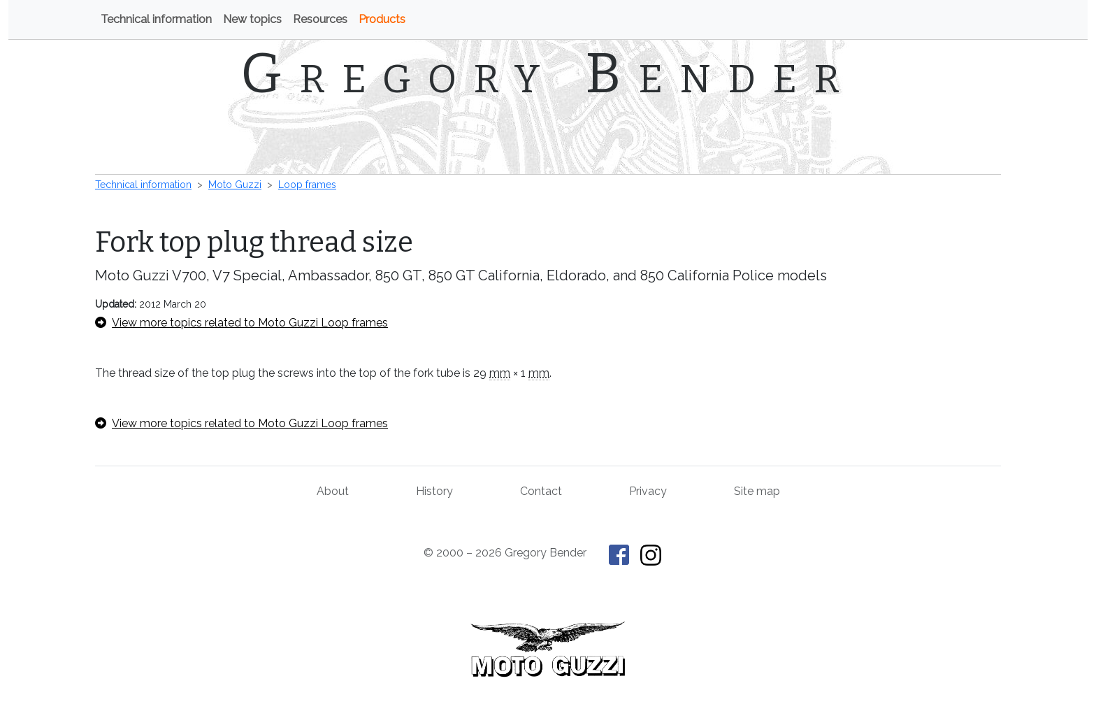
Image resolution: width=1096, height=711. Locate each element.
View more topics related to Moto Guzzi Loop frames (241, 322)
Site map (757, 491)
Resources (320, 19)
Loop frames (307, 184)
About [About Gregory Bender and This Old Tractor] (333, 491)
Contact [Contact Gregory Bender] (541, 491)
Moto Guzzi (234, 184)
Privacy (648, 491)
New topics (252, 19)
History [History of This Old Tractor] (434, 491)
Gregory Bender (548, 73)
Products (382, 19)
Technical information (156, 19)
